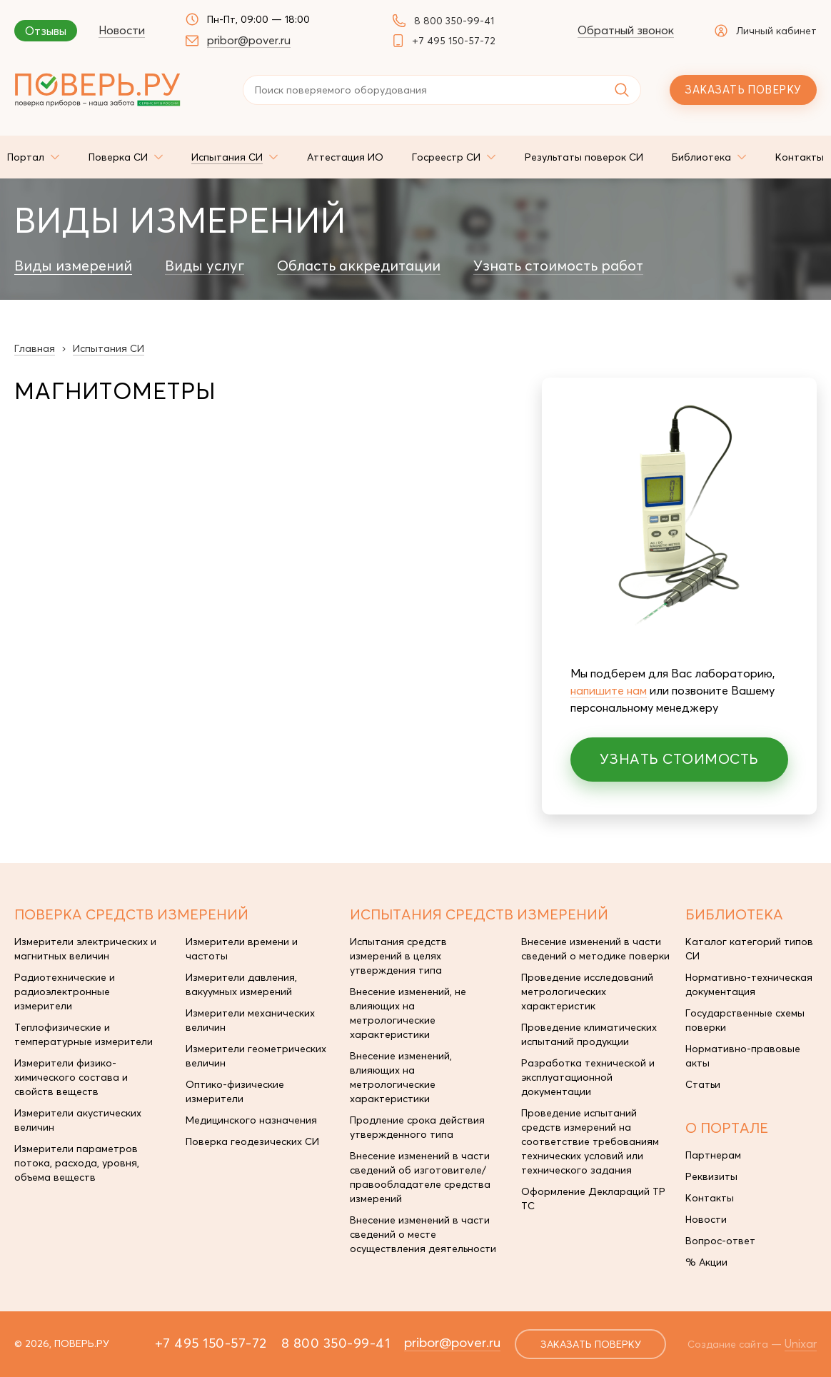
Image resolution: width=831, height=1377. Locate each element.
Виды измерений (73, 265)
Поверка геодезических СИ (252, 1141)
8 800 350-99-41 (454, 20)
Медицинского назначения (251, 1120)
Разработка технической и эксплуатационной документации (588, 1077)
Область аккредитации (358, 265)
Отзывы (45, 31)
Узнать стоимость (679, 758)
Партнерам (713, 1155)
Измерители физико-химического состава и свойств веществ (71, 1077)
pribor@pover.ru (249, 40)
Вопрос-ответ (720, 1240)
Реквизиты (711, 1176)
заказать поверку (590, 1344)
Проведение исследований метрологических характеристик (587, 991)
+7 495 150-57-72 (453, 40)
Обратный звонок (626, 30)
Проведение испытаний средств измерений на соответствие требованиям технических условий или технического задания (590, 1141)
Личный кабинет (766, 30)
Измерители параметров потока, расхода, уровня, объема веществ (76, 1163)
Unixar (801, 1343)
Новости (122, 30)
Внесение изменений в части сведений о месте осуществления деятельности (423, 1234)
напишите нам (608, 690)
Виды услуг (204, 265)
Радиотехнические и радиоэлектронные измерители (64, 991)
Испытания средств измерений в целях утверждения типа (398, 956)
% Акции (706, 1262)
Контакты (709, 1197)
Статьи (702, 1084)
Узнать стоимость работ (558, 265)
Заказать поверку (743, 89)
